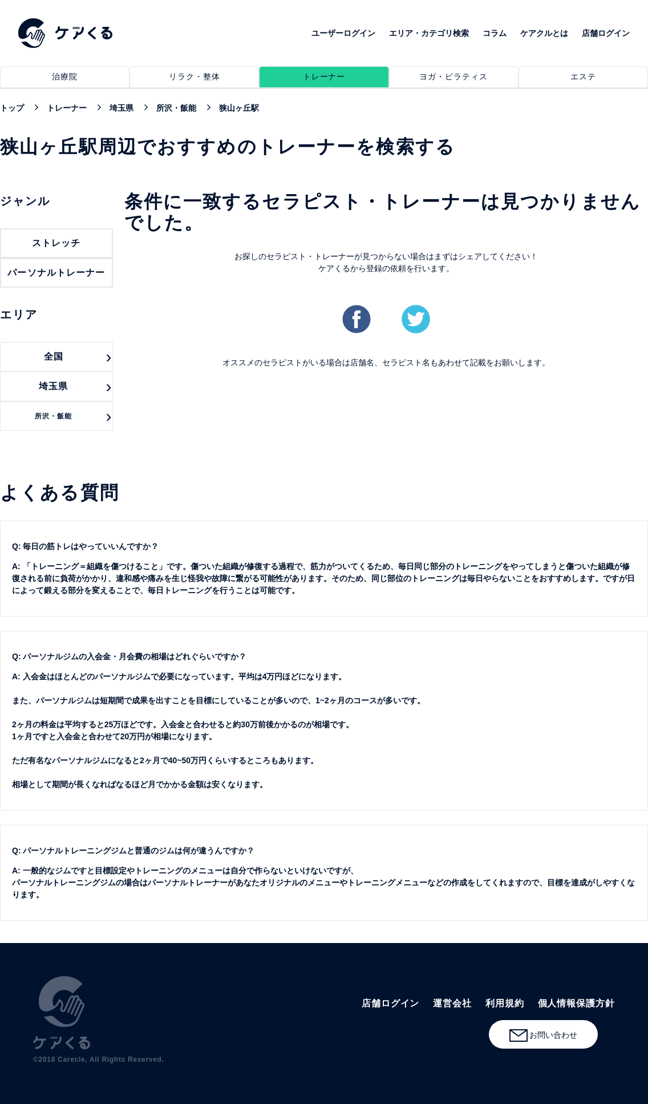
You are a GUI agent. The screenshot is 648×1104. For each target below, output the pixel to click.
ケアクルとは (544, 33)
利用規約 (504, 1003)
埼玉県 (53, 386)
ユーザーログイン (343, 33)
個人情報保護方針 (576, 1003)
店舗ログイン (606, 33)
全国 (53, 356)
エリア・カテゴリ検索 (429, 33)
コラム (495, 33)
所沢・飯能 (53, 416)
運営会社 (452, 1003)
